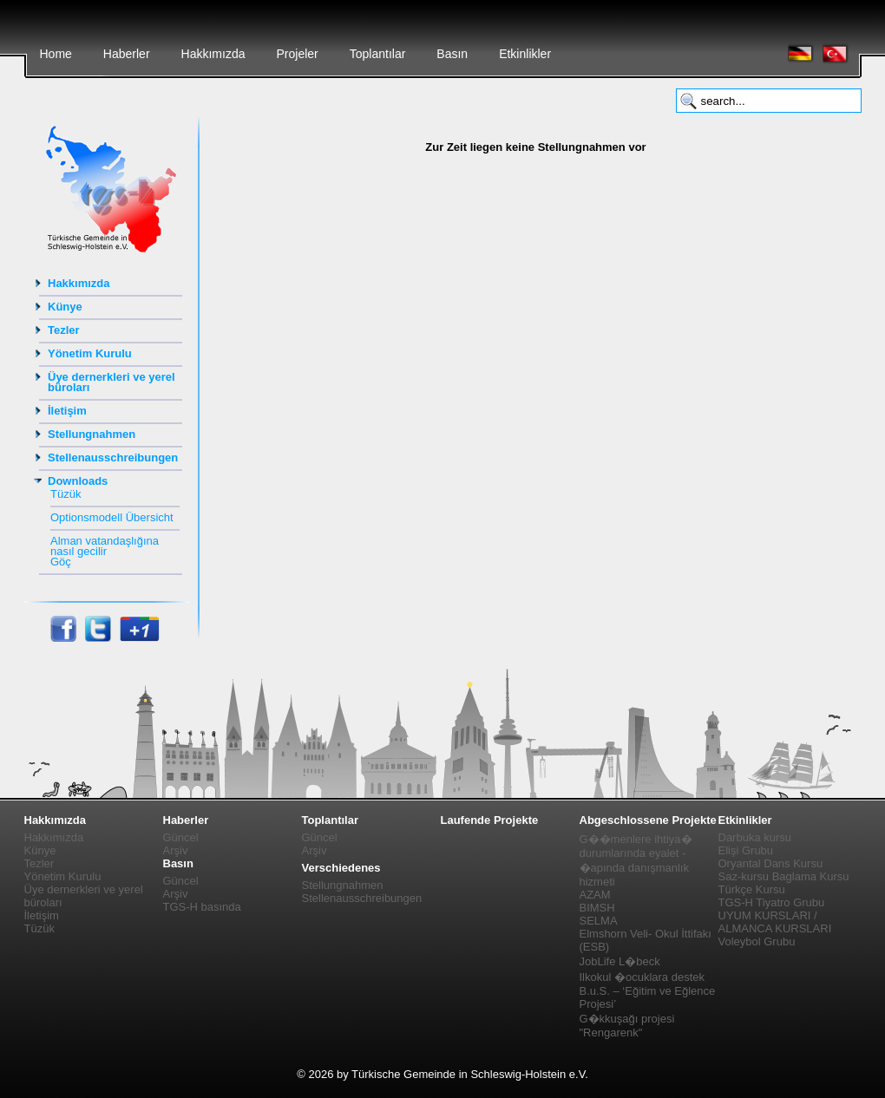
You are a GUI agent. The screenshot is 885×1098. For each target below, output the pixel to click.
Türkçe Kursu (751, 889)
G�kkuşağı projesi (627, 1018)
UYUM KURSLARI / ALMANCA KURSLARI (775, 922)
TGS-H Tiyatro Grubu (771, 902)
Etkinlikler (525, 54)
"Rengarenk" (611, 1032)
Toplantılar (378, 54)
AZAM (595, 894)
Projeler (297, 54)
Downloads (78, 480)
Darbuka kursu (755, 837)
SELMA (599, 920)
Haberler (126, 54)
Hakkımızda (213, 54)
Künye (65, 306)
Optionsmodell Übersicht (112, 517)
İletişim (67, 410)
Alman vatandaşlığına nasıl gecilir (104, 546)
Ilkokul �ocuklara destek (642, 977)
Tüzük (65, 493)
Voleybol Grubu (757, 941)
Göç (60, 561)
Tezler (64, 330)
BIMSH (597, 907)
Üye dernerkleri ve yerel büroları (111, 382)
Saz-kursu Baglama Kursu (783, 876)
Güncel (181, 837)
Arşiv (175, 850)
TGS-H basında (202, 906)
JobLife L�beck (620, 961)
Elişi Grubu (746, 850)
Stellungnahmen (91, 434)
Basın (452, 54)
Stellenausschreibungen (113, 457)
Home (56, 54)
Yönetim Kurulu (90, 353)
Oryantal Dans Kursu (770, 863)
